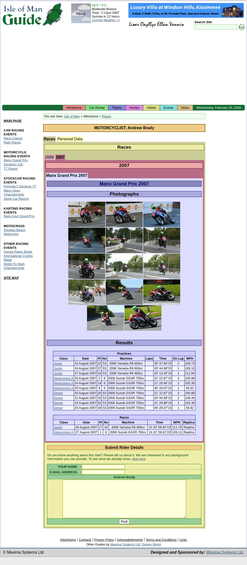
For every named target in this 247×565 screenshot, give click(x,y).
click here (138, 459)
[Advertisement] (123, 67)
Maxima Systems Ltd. (225, 560)
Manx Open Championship (14, 192)
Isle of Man (72, 116)
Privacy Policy (104, 547)
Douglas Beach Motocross (14, 232)
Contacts (85, 547)
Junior (58, 363)
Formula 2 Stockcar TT (20, 186)
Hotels (151, 107)
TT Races (11, 168)
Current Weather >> (106, 20)
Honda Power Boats (18, 252)
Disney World (151, 552)
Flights (117, 107)
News (185, 107)
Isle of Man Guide (22, 14)
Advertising (68, 547)
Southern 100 (13, 164)
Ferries (134, 107)
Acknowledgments (130, 547)
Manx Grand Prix (16, 160)
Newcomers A (63, 378)
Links (183, 547)
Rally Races (12, 142)
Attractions (74, 107)
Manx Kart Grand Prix (19, 216)
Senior (58, 393)
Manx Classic (13, 138)
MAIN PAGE (13, 121)
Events (169, 107)
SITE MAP (11, 278)
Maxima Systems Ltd (125, 552)
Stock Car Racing (16, 198)
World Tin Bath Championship (14, 266)
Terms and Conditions (161, 547)
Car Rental (97, 107)
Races (106, 116)
